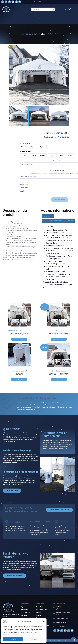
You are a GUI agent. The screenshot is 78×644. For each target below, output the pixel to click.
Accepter (13, 639)
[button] (44, 622)
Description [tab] (48, 216)
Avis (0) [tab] (70, 220)
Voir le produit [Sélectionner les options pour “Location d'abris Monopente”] (19, 339)
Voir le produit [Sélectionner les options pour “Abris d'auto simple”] (58, 379)
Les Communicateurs (60, 640)
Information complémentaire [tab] (54, 220)
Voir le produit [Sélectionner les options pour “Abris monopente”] (58, 339)
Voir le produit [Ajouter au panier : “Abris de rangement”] (19, 379)
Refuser (34, 639)
